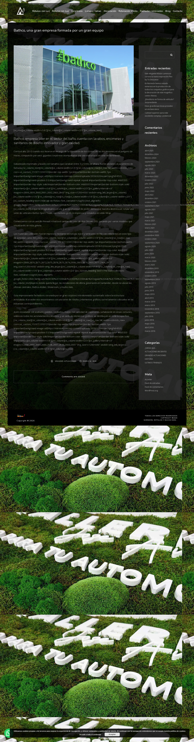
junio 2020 (149, 253)
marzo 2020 (150, 257)
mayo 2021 (149, 217)
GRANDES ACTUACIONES (65, 361)
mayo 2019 (149, 294)
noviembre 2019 (152, 272)
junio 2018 (149, 320)
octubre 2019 (150, 276)
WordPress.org (151, 390)
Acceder (148, 379)
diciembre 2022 (151, 176)
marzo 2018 (150, 331)
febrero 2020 (150, 261)
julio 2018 (149, 316)
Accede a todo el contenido (90, 734)
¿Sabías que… (150, 348)
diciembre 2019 (151, 268)
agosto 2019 (150, 283)
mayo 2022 (149, 191)
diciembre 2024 (151, 154)
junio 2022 (149, 187)
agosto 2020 (150, 246)
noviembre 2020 (152, 235)
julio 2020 (149, 250)
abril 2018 (149, 327)
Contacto (177, 11)
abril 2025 (149, 150)
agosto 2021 (150, 209)
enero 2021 (150, 228)
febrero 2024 (150, 158)
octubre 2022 (150, 180)
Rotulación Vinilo (128, 11)
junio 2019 (149, 290)
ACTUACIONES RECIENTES (156, 351)
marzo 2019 (150, 301)
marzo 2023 (150, 172)
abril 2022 (149, 195)
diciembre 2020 (151, 231)
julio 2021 (149, 213)
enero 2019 (150, 305)
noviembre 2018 (152, 309)
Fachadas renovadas (151, 11)
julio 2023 (149, 169)
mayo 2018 (149, 323)
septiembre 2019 (152, 279)
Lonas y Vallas (93, 11)
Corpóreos (77, 11)
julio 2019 (149, 287)
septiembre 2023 (152, 161)
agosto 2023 (150, 165)
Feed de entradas (152, 383)
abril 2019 (149, 298)
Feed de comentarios (154, 387)
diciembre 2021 (151, 198)
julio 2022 (149, 183)
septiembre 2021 (152, 206)
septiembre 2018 (152, 312)
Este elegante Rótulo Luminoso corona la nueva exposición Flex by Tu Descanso (158, 76)
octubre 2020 (150, 239)
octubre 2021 (150, 202)
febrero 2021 (150, 224)
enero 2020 (150, 264)
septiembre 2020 (152, 242)
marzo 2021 (150, 220)
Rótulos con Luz (41, 11)
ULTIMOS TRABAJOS (153, 362)
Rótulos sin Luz (60, 11)
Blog (167, 11)
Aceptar (112, 734)
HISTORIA (149, 359)
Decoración (110, 11)
